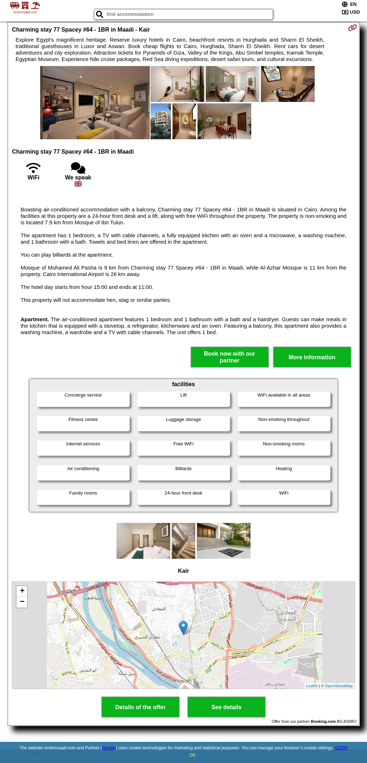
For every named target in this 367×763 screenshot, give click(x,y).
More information (312, 357)
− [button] (22, 602)
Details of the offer (140, 707)
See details (226, 707)
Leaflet (312, 686)
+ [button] (22, 591)
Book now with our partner (229, 357)
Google (109, 747)
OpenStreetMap (339, 686)
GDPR (341, 747)
